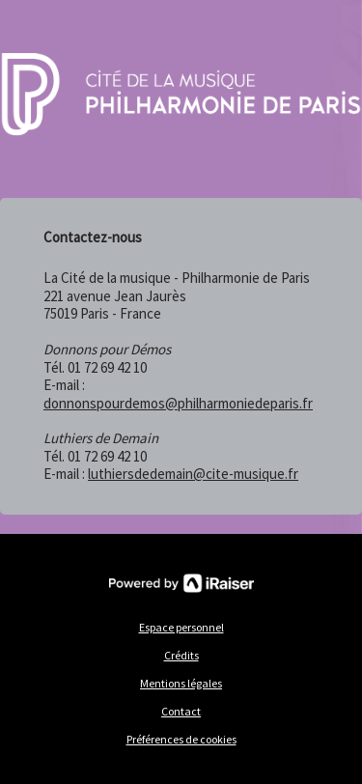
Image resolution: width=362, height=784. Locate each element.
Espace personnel (181, 627)
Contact (181, 711)
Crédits (181, 655)
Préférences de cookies (181, 739)
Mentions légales (181, 683)
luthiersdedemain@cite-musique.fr (193, 473)
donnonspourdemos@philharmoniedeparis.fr (178, 403)
